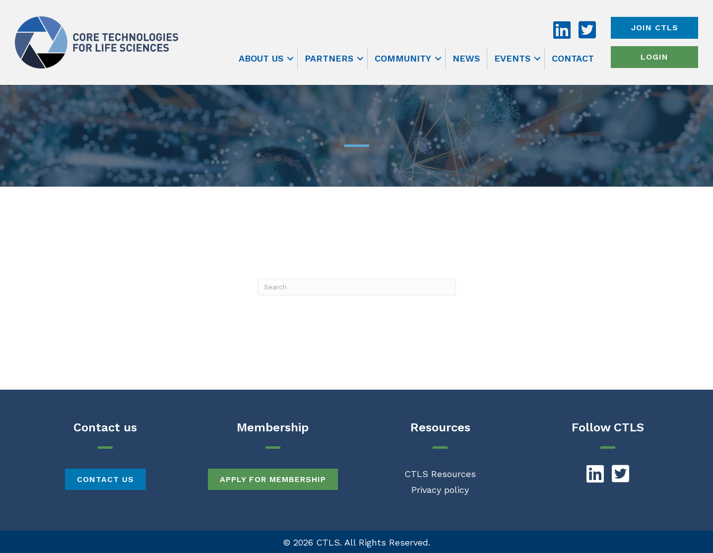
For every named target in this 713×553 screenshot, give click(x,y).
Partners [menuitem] (329, 58)
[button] (290, 58)
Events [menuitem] (512, 58)
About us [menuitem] (261, 58)
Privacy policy (440, 489)
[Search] (357, 286)
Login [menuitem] (654, 57)
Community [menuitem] (403, 58)
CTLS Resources (440, 474)
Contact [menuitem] (573, 58)
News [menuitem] (466, 58)
